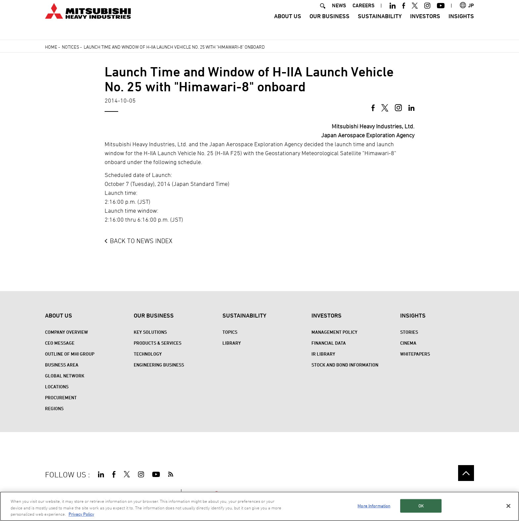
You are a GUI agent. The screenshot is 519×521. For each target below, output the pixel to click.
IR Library (323, 354)
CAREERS (363, 14)
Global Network (64, 375)
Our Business (329, 25)
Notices (70, 47)
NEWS (339, 14)
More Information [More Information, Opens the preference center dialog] (373, 505)
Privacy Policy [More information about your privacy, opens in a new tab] (81, 514)
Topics (229, 332)
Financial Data (328, 343)
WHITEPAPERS (415, 354)
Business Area (61, 365)
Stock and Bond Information (344, 365)
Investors (425, 25)
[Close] (508, 506)
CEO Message (59, 343)
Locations (57, 386)
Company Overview (66, 332)
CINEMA (408, 343)
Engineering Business (159, 365)
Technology (148, 354)
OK (421, 505)
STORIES (409, 332)
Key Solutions (150, 332)
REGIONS (54, 408)
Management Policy (334, 332)
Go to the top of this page (466, 473)
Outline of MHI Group (69, 354)
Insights (461, 25)
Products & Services (157, 343)
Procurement (61, 397)
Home (51, 47)
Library (231, 343)
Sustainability (380, 25)
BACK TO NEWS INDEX (141, 240)
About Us (287, 25)
